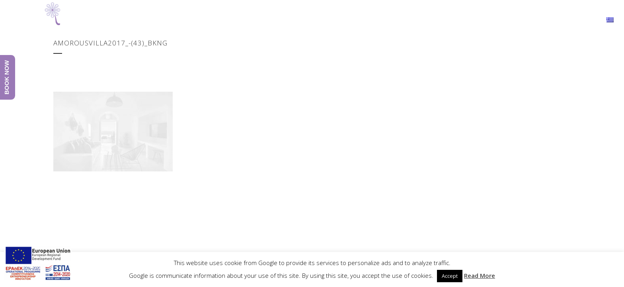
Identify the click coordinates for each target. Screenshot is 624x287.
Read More (479, 275)
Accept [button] (450, 275)
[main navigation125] (37, 264)
